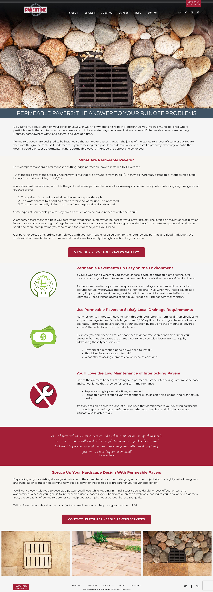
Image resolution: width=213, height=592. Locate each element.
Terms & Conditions (121, 589)
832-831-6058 (193, 4)
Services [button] (90, 13)
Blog (138, 13)
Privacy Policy (105, 589)
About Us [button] (106, 13)
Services (92, 585)
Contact (153, 13)
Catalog (124, 13)
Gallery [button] (73, 13)
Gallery (77, 585)
